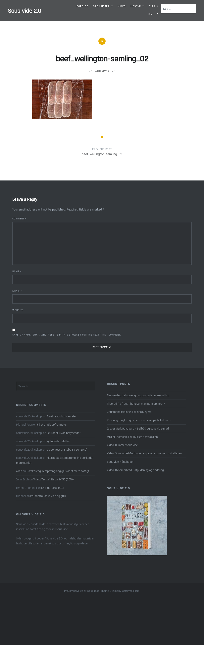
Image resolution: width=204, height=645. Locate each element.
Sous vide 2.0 (24, 11)
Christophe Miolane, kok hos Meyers (129, 411)
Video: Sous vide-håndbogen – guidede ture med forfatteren (144, 453)
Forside (82, 6)
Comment (19, 218)
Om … (151, 14)
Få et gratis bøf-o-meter (62, 416)
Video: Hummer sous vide (122, 445)
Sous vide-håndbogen (120, 461)
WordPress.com (130, 590)
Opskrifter (101, 6)
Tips (152, 6)
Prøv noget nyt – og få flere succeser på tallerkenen (139, 420)
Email (17, 290)
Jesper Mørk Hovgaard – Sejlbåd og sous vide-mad (138, 428)
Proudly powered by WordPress (81, 590)
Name (17, 271)
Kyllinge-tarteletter (58, 441)
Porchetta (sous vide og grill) (48, 496)
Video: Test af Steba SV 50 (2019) (67, 449)
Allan (19, 471)
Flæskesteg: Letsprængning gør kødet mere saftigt (138, 395)
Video (122, 6)
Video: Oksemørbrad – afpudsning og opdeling (135, 470)
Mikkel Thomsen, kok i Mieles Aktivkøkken (132, 436)
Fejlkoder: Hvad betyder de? (64, 433)
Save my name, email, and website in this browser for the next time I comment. (66, 334)
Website (17, 310)
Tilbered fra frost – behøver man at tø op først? (136, 403)
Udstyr (135, 6)
